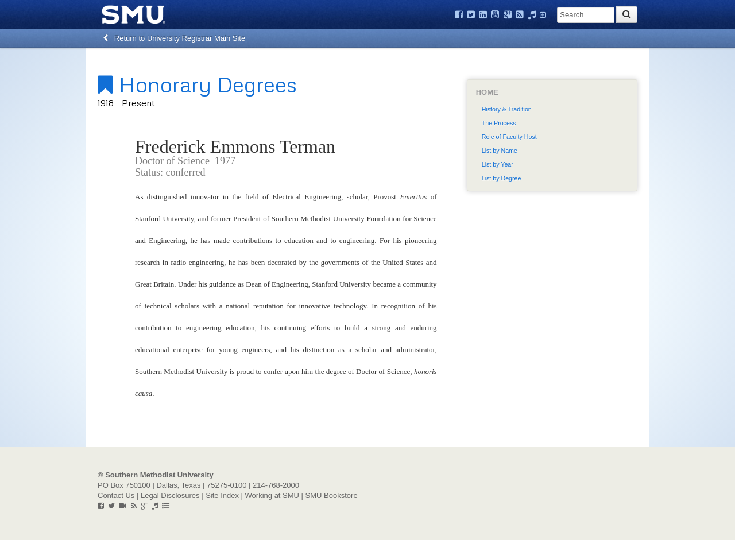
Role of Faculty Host (509, 136)
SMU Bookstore (331, 495)
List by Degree (501, 178)
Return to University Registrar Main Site (174, 38)
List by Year (497, 164)
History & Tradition (507, 109)
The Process (499, 122)
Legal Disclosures (170, 495)
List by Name (499, 150)
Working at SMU (272, 495)
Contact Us (116, 495)
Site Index (222, 495)
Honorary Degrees (197, 84)
